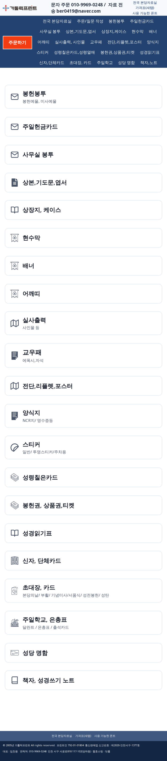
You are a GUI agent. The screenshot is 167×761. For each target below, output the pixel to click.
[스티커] (84, 447)
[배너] (84, 266)
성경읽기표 (150, 52)
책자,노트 (148, 62)
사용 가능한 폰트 (145, 13)
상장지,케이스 (113, 31)
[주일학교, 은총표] (84, 623)
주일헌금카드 (142, 21)
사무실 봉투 (50, 31)
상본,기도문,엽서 (81, 31)
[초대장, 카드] (84, 591)
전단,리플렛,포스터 (124, 42)
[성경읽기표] (84, 533)
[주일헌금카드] (84, 127)
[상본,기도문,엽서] (84, 183)
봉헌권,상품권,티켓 (117, 52)
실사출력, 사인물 (70, 42)
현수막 (138, 31)
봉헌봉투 (117, 21)
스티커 (43, 52)
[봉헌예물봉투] (84, 97)
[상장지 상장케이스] (84, 210)
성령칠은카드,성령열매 (74, 52)
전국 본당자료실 (145, 2)
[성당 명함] (84, 653)
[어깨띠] (84, 294)
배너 (153, 31)
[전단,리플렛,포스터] (84, 386)
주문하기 (17, 42)
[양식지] (84, 355)
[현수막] (84, 238)
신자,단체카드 (51, 62)
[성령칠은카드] (84, 477)
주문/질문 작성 (90, 21)
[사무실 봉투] (84, 155)
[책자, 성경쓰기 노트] (84, 680)
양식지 (153, 42)
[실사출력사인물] (84, 323)
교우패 (96, 42)
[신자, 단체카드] (84, 561)
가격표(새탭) (145, 7)
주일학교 (105, 62)
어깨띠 (43, 42)
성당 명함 (126, 62)
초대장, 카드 (80, 62)
